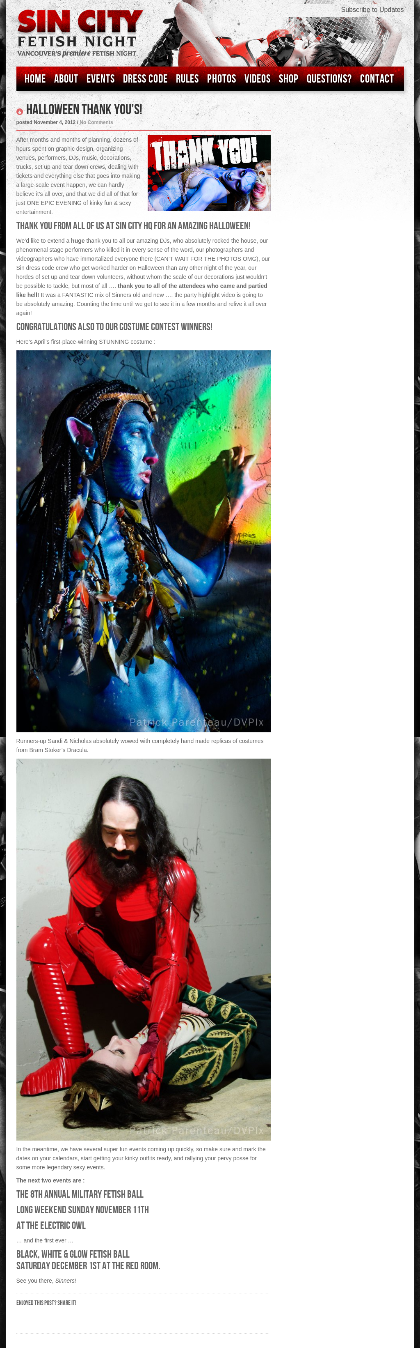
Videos (257, 79)
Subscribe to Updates (372, 9)
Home (35, 79)
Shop (289, 79)
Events (101, 79)
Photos (221, 79)
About (66, 79)
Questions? (329, 79)
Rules (187, 79)
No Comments (96, 122)
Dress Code (145, 79)
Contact (377, 79)
